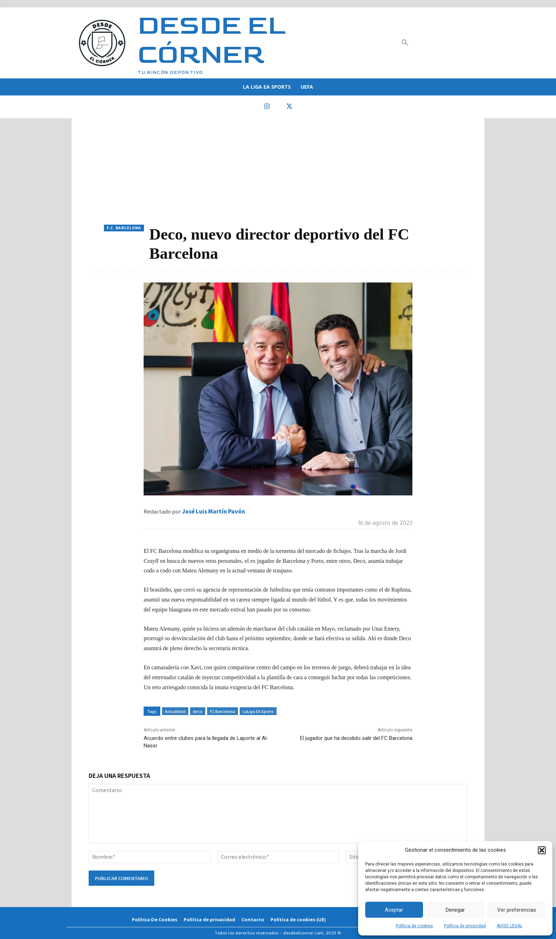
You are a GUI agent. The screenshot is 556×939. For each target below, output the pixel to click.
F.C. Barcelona (124, 228)
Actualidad (175, 711)
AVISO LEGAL (509, 925)
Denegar (455, 910)
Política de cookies (414, 925)
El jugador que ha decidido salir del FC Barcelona (356, 738)
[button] (541, 850)
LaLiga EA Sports (258, 711)
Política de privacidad (465, 925)
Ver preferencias (516, 910)
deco (197, 711)
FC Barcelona (222, 711)
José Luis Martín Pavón (213, 511)
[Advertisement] (278, 171)
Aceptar (394, 910)
